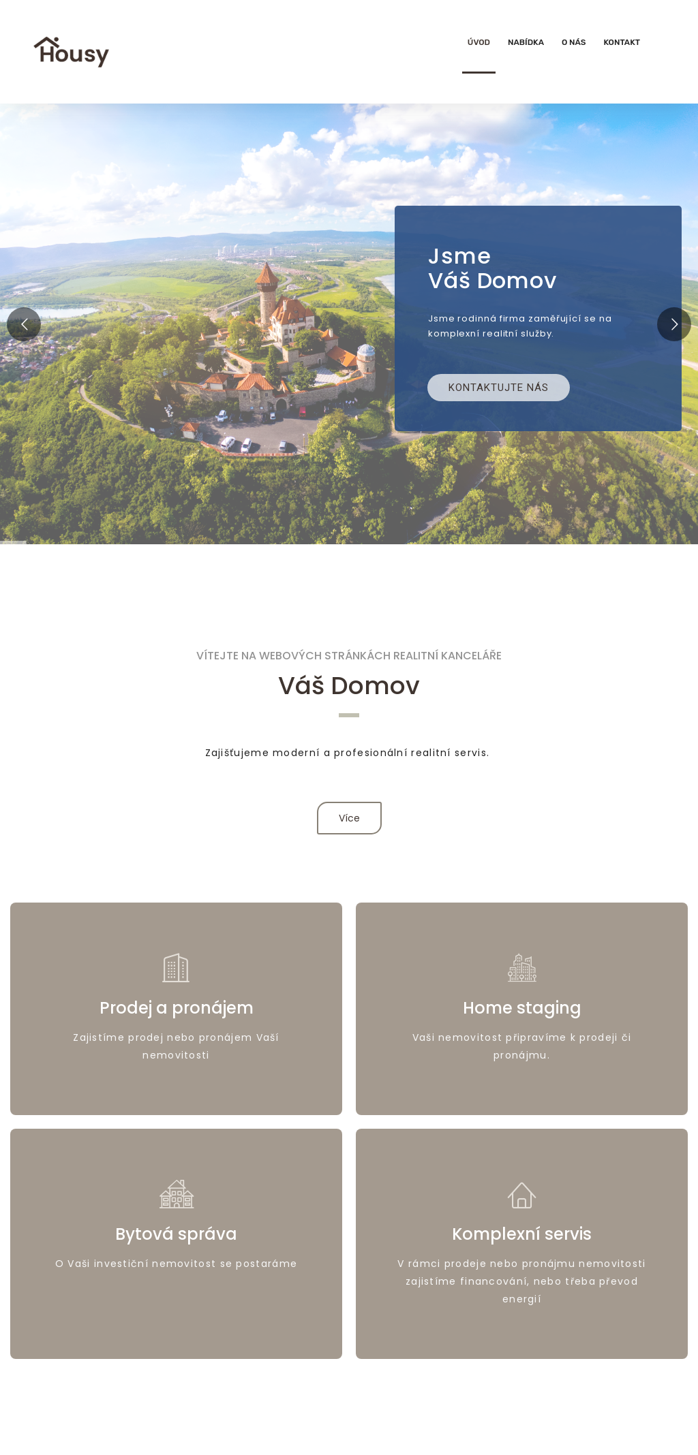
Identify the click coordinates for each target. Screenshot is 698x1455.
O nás (574, 42)
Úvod (479, 42)
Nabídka (526, 42)
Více (349, 818)
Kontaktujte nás (499, 387)
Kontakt (621, 42)
